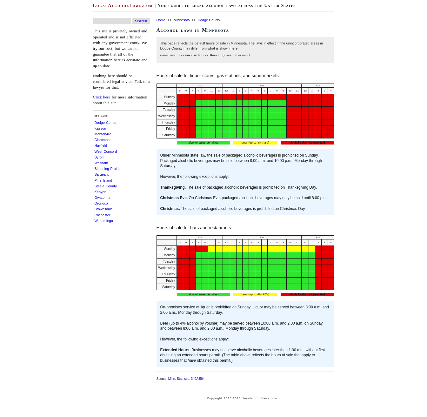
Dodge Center (106, 122)
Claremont (103, 140)
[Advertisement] (19, 95)
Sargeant (102, 174)
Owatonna (102, 197)
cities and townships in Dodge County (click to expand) (205, 55)
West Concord (106, 151)
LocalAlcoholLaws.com (123, 5)
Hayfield (101, 145)
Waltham (101, 163)
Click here (101, 97)
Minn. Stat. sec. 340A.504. (186, 378)
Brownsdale (104, 209)
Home (161, 20)
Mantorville (103, 134)
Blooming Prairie (108, 169)
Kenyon (100, 192)
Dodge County (209, 20)
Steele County (106, 186)
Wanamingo (104, 221)
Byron (99, 157)
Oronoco (101, 203)
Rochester (102, 215)
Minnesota (182, 20)
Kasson (100, 128)
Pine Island (103, 180)
